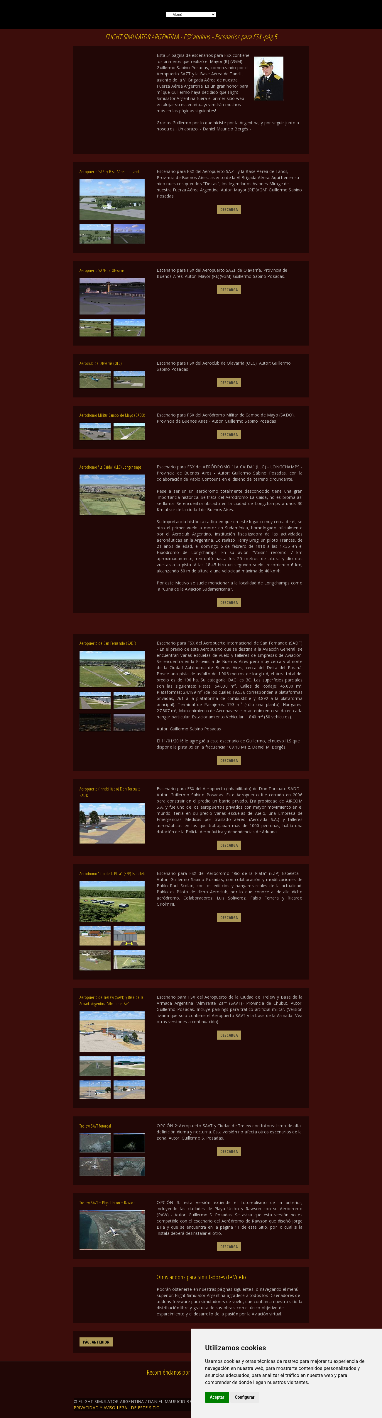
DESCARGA (229, 209)
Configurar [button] (245, 1397)
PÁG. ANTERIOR (96, 1342)
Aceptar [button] (217, 1397)
